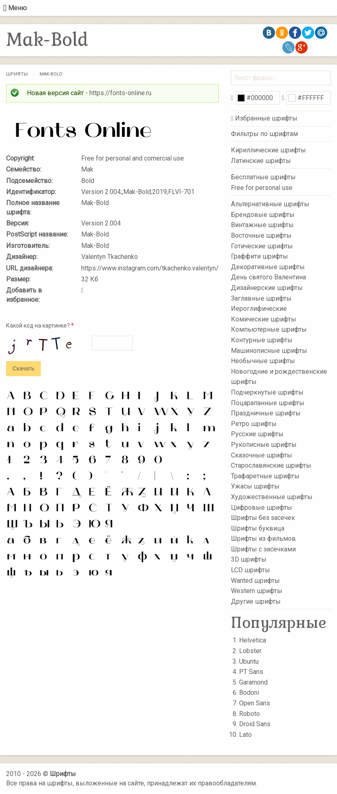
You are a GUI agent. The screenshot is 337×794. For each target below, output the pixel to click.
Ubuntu (249, 661)
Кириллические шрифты (268, 150)
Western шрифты (256, 591)
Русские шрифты (257, 434)
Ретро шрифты (254, 424)
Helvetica (252, 640)
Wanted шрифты (255, 580)
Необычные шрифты (263, 361)
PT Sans (251, 672)
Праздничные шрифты (266, 413)
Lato (245, 734)
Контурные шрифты (262, 340)
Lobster (250, 651)
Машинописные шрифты (269, 350)
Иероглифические (259, 308)
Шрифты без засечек (263, 518)
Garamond (253, 682)
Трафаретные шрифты (265, 476)
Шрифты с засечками (263, 549)
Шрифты (17, 74)
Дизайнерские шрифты (267, 288)
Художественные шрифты (272, 497)
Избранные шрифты (266, 118)
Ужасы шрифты (255, 486)
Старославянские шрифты (271, 465)
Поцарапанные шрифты (267, 402)
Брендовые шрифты (263, 215)
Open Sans (254, 703)
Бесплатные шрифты (263, 177)
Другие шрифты (256, 601)
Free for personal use (262, 187)
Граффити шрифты (259, 256)
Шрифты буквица (257, 528)
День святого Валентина (268, 277)
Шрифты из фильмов (263, 538)
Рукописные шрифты (264, 444)
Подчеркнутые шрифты (267, 392)
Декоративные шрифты (268, 267)
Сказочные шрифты (261, 455)
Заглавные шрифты (261, 298)
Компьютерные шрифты (269, 329)
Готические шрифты (262, 246)
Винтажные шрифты (262, 225)
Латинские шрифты (261, 160)
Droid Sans (254, 724)
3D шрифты (248, 559)
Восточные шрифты (261, 235)
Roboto (249, 714)
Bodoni (249, 692)
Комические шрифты (263, 319)
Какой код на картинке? (40, 325)
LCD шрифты (250, 570)
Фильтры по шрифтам (264, 134)
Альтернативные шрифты (270, 204)
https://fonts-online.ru (120, 93)
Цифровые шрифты (261, 507)
